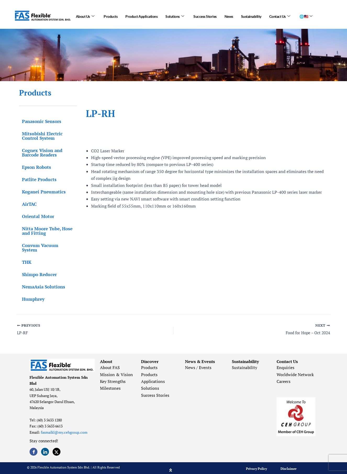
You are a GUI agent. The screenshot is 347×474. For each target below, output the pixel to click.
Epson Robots (33, 167)
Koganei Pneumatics (41, 192)
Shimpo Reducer (36, 270)
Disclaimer (288, 465)
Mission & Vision (116, 370)
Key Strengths (113, 377)
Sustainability (251, 15)
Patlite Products (36, 179)
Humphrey (30, 295)
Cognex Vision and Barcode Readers (39, 152)
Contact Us (279, 15)
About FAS (110, 363)
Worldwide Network (295, 370)
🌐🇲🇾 (305, 15)
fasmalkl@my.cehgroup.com (64, 428)
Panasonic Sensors (38, 121)
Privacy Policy (256, 465)
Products (110, 15)
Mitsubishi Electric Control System (39, 136)
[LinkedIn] (45, 448)
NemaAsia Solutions (40, 282)
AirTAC (26, 204)
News (229, 15)
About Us (85, 15)
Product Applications (141, 15)
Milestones (110, 384)
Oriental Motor (35, 216)
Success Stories (205, 15)
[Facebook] (33, 448)
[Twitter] (56, 448)
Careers (283, 377)
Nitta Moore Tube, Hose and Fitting (44, 231)
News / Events (198, 363)
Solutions (174, 15)
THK (24, 258)
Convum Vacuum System (45, 245)
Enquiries (285, 363)
